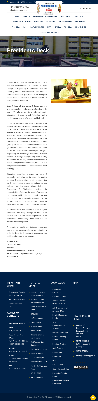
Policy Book (56, 356)
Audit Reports (57, 348)
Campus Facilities (37, 27)
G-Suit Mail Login (37, 358)
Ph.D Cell (15, 27)
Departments (66, 16)
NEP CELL (57, 27)
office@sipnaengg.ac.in (18, 10)
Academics (38, 22)
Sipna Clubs (80, 22)
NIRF (49, 27)
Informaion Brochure (17, 299)
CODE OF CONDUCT (60, 296)
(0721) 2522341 (82, 351)
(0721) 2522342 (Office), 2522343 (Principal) (83, 344)
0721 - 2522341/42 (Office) (19, 7)
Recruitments (80, 27)
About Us (26, 16)
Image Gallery (36, 322)
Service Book (57, 352)
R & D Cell (68, 27)
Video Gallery (36, 331)
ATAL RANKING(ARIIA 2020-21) (58, 325)
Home (17, 16)
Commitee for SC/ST (39, 362)
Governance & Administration (45, 16)
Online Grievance (37, 353)
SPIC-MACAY (57, 365)
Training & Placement (22, 22)
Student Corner (65, 22)
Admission (79, 16)
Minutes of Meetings (60, 333)
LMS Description (37, 318)
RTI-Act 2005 (36, 373)
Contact (88, 2)
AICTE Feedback (37, 377)
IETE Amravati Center (39, 349)
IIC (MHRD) (35, 314)
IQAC (24, 27)
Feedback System (59, 344)
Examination (51, 22)
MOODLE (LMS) (36, 326)
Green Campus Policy (60, 369)
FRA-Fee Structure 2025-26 (49, 32)
